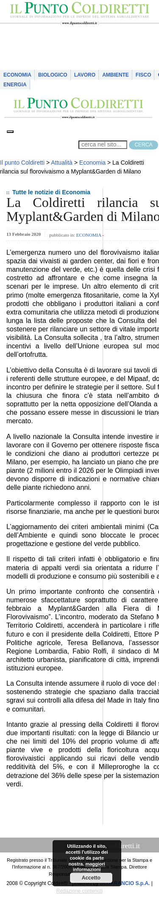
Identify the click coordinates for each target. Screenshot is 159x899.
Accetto (91, 878)
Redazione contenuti (79, 891)
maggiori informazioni (89, 866)
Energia (15, 85)
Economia (17, 75)
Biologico (52, 75)
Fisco (143, 75)
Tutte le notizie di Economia (51, 192)
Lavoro (84, 75)
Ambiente (115, 75)
